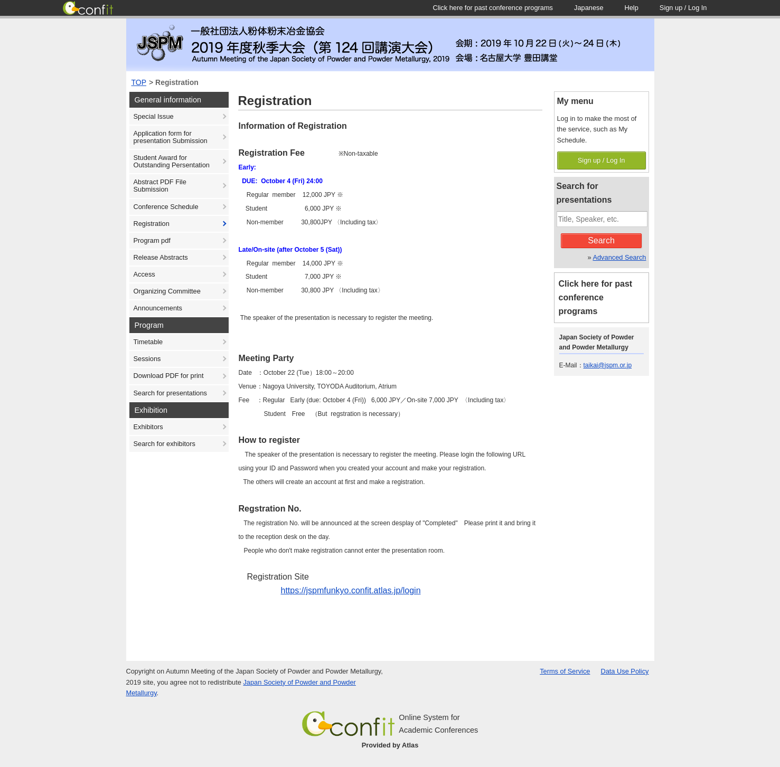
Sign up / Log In (601, 160)
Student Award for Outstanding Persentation (172, 161)
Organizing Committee (167, 291)
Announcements (158, 308)
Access (144, 274)
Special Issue (154, 116)
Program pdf (152, 240)
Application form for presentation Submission (171, 137)
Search (601, 240)
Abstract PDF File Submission (160, 185)
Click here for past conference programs (596, 297)
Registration (177, 82)
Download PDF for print (169, 376)
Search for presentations (170, 393)
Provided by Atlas (390, 745)
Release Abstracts (161, 257)
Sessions (147, 359)
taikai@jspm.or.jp (608, 365)
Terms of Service (565, 671)
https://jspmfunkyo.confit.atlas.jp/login (351, 590)
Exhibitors (148, 427)
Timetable (148, 342)
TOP (139, 82)
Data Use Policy (624, 671)
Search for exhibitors (164, 444)
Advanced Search (619, 257)
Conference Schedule (166, 207)
